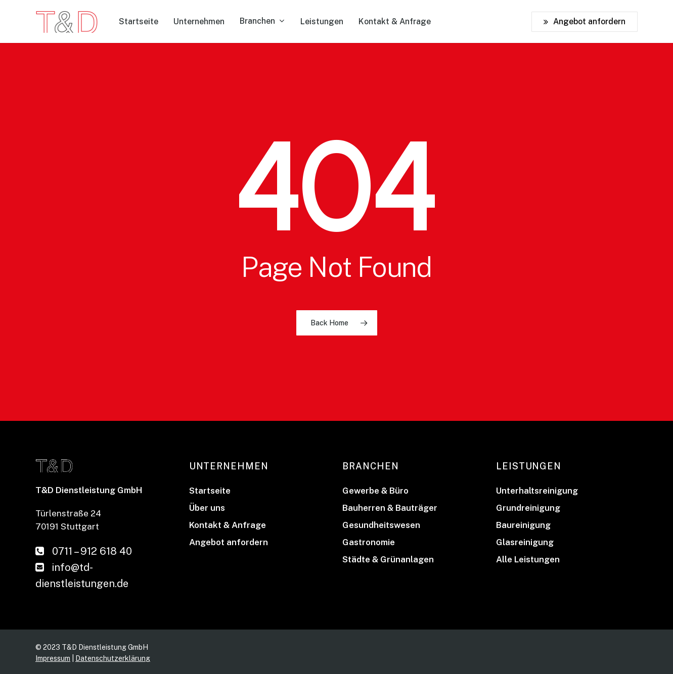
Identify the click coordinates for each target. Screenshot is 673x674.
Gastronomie (368, 542)
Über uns (207, 508)
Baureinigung (523, 525)
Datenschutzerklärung (112, 658)
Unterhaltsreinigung (537, 491)
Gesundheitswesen (381, 525)
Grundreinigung (528, 508)
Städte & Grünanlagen (388, 559)
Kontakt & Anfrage (227, 525)
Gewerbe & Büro (375, 491)
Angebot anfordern (228, 542)
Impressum (52, 658)
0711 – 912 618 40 (83, 551)
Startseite (210, 491)
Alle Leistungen (528, 559)
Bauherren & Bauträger (389, 508)
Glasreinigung (525, 542)
